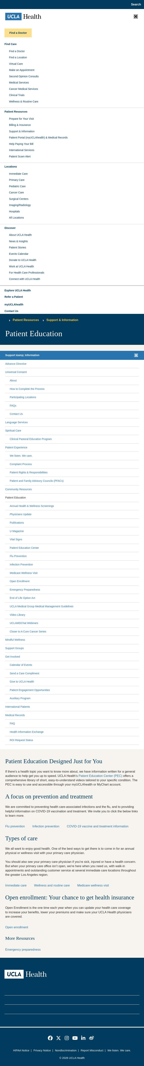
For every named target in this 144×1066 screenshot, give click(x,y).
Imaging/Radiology (20, 205)
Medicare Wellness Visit (24, 572)
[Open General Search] (135, 4)
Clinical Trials (16, 95)
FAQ (12, 723)
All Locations (16, 217)
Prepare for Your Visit (21, 118)
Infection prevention (45, 826)
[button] (72, 290)
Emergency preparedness (23, 949)
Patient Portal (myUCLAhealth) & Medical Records (38, 137)
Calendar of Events (21, 664)
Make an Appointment (21, 69)
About (13, 380)
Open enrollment (16, 927)
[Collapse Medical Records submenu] (138, 715)
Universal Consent (16, 372)
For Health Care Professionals (26, 272)
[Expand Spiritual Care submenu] (79, 431)
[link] (50, 1038)
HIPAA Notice (21, 1050)
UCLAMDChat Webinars (24, 623)
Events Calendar (18, 253)
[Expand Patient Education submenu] (81, 497)
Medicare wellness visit (93, 885)
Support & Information (21, 131)
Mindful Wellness (15, 639)
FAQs (13, 405)
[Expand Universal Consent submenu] (82, 372)
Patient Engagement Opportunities (30, 690)
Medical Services (19, 82)
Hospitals (14, 211)
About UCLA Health (20, 234)
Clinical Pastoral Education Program (31, 439)
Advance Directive (15, 363)
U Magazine (17, 531)
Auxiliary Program (20, 698)
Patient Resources (15, 111)
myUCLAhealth (13, 304)
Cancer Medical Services (23, 88)
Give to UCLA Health (22, 681)
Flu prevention (15, 826)
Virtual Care (16, 63)
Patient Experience (16, 447)
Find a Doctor (17, 51)
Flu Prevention (18, 556)
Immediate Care (18, 173)
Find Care (10, 44)
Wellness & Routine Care (23, 101)
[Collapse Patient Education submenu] (138, 497)
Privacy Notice (42, 1050)
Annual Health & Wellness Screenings (32, 505)
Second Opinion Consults (24, 76)
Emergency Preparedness (25, 589)
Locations (10, 166)
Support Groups (14, 648)
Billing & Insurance (20, 124)
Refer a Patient (13, 296)
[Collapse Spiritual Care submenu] (138, 431)
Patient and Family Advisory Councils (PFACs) (37, 480)
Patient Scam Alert (20, 156)
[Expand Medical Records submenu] (81, 715)
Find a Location (18, 57)
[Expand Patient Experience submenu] (82, 447)
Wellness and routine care (52, 885)
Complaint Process (21, 464)
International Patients (17, 706)
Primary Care (16, 179)
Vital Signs (16, 539)
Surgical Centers (18, 198)
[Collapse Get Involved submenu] (138, 656)
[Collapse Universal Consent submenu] (138, 372)
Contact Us (11, 311)
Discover (10, 227)
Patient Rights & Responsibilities (29, 472)
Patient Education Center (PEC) (100, 775)
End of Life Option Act (22, 597)
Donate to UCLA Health (22, 260)
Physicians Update (21, 514)
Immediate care (16, 885)
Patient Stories (17, 247)
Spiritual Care (13, 430)
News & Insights (18, 241)
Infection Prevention (21, 564)
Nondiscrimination (65, 1050)
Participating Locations (23, 397)
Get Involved (12, 656)
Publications (17, 522)
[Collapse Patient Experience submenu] (138, 447)
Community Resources (18, 489)
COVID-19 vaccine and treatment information (97, 826)
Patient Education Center (24, 547)
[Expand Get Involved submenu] (78, 656)
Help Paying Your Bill (21, 143)
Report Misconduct (92, 1050)
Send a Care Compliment (24, 673)
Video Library (17, 614)
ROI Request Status (21, 740)
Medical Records (15, 715)
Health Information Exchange (27, 731)
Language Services (16, 422)
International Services (21, 150)
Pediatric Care (17, 186)
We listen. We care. (21, 455)
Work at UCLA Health (21, 266)
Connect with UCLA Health (24, 278)
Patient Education (15, 497)
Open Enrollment (19, 581)
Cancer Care (16, 192)
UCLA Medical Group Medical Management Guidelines (41, 606)
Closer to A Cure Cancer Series (28, 631)
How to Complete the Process (27, 388)
